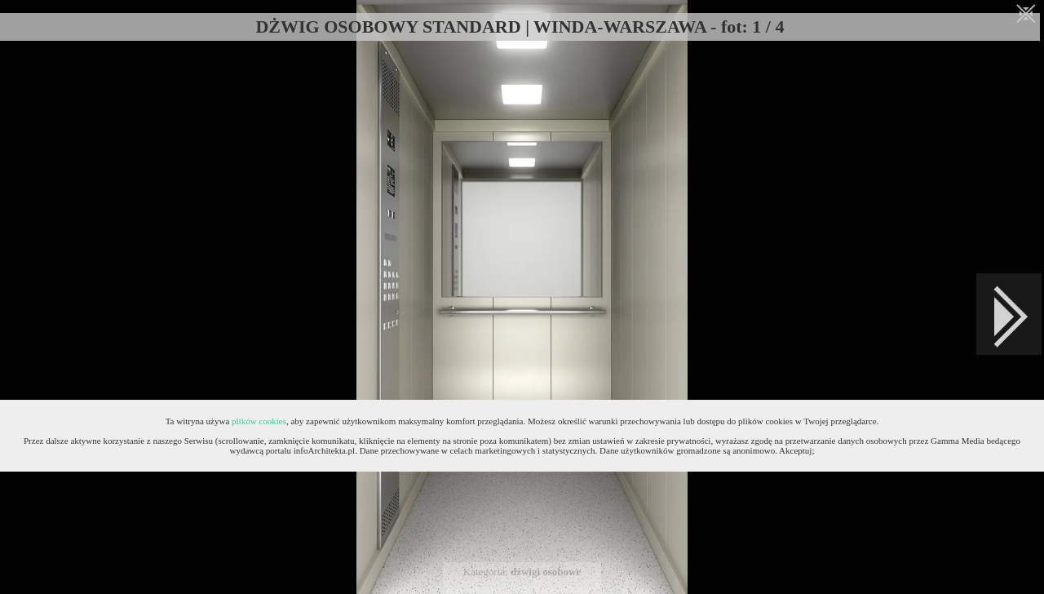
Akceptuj (795, 450)
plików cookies (259, 421)
